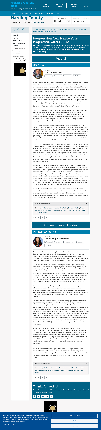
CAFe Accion (48, 208)
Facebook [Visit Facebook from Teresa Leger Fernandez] (57, 242)
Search (86, 6)
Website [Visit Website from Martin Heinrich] (48, 76)
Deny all (74, 420)
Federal (15, 35)
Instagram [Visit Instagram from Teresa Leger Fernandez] (79, 242)
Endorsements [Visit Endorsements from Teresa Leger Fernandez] (68, 242)
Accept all (74, 426)
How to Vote (39, 14)
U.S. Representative (44, 231)
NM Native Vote (65, 210)
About (14, 14)
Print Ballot (74, 5)
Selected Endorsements (61, 204)
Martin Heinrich (53, 72)
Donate (58, 14)
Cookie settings (74, 415)
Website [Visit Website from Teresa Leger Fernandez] (48, 242)
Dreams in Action (73, 208)
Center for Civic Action (60, 208)
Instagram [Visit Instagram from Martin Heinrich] (67, 76)
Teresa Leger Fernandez (57, 238)
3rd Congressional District (61, 225)
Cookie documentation (9, 424)
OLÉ (72, 210)
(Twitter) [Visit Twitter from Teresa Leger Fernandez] (48, 245)
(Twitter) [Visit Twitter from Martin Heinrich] (76, 76)
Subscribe (46, 6)
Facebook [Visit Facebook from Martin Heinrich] (57, 76)
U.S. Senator (40, 65)
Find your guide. (38, 22)
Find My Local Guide (25, 14)
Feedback (50, 14)
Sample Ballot (59, 5)
